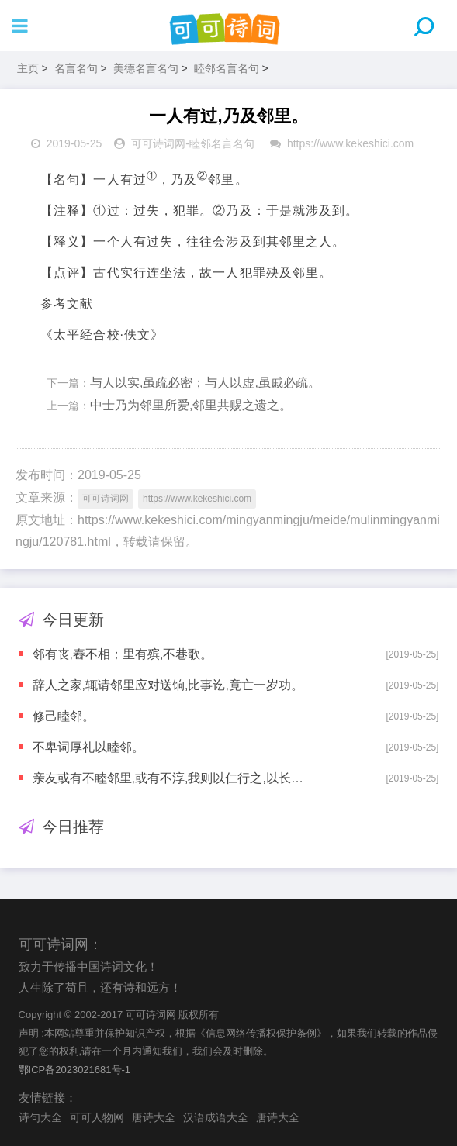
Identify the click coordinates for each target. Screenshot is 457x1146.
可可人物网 (97, 1117)
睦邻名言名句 (226, 68)
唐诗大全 (153, 1117)
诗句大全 (40, 1117)
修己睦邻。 (64, 716)
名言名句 (76, 68)
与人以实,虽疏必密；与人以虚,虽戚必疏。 (205, 382)
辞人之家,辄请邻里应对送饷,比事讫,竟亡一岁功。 (168, 685)
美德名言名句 (145, 68)
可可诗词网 (158, 143)
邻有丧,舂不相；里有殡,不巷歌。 (123, 654)
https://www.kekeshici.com (350, 143)
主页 (28, 68)
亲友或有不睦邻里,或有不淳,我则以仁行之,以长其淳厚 (173, 778)
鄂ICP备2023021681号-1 (75, 1069)
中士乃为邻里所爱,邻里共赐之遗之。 (191, 405)
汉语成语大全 (215, 1117)
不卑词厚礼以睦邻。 (88, 747)
